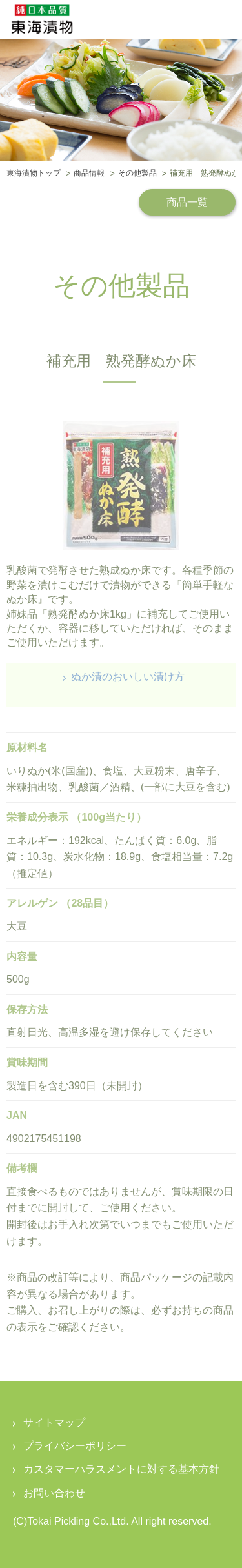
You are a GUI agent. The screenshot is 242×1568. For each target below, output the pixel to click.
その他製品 (137, 173)
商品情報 (89, 173)
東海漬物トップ (33, 173)
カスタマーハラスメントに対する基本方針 (121, 1468)
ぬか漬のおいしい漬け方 (128, 676)
